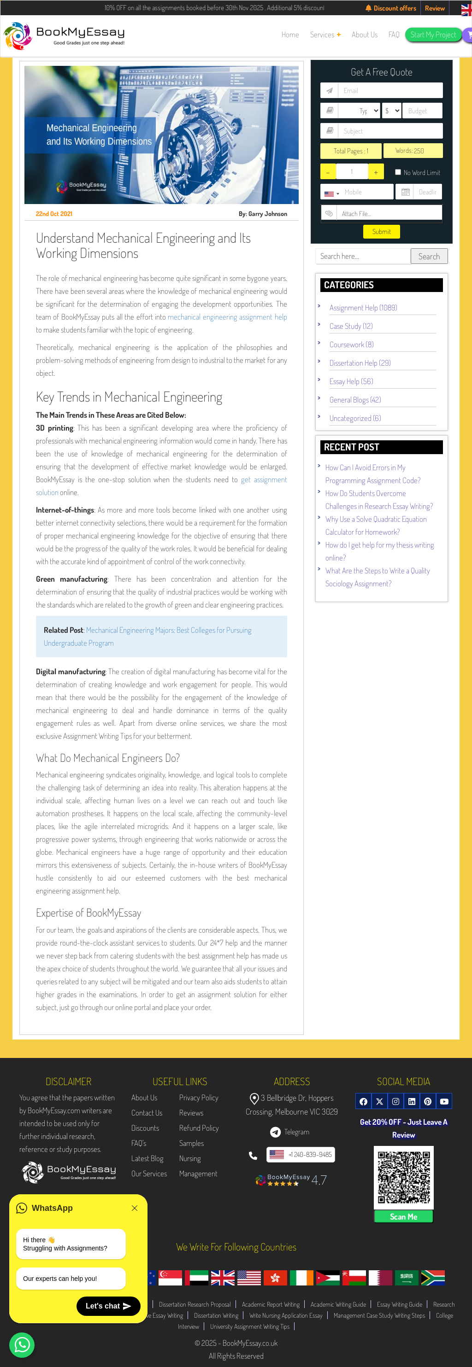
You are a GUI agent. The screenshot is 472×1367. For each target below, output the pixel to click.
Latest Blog (147, 1158)
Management (198, 1173)
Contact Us (146, 1112)
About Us (144, 1097)
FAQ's (138, 1143)
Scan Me (404, 1216)
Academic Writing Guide (338, 1304)
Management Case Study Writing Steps (379, 1315)
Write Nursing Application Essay (286, 1315)
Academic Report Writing (271, 1304)
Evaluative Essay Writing (155, 1315)
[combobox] (331, 194)
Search (429, 256)
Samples (191, 1143)
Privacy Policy (198, 1097)
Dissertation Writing (216, 1315)
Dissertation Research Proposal (195, 1304)
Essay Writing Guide (399, 1304)
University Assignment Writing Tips (249, 1326)
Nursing (190, 1158)
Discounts (145, 1128)
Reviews (191, 1112)
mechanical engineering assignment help (227, 316)
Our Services (149, 1173)
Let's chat (108, 1306)
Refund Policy (199, 1128)
